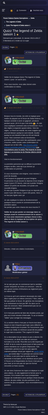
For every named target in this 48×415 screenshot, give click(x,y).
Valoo (17, 264)
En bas (5, 47)
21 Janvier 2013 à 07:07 (11, 278)
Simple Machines (20, 407)
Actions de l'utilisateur (35, 52)
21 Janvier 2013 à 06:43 (11, 242)
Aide (42, 412)
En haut (6, 394)
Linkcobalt (19, 58)
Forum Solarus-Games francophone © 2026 (31, 409)
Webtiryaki (13, 404)
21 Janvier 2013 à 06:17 (14, 69)
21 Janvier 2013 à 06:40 (14, 108)
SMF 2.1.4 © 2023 (8, 407)
